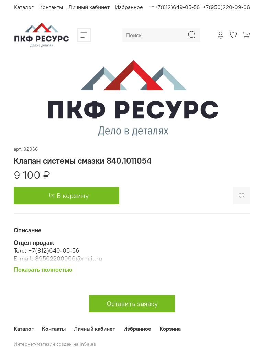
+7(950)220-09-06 (226, 6)
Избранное (129, 6)
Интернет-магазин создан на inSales (55, 344)
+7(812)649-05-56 (177, 6)
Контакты (51, 6)
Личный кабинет (89, 6)
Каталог (24, 6)
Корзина (170, 328)
